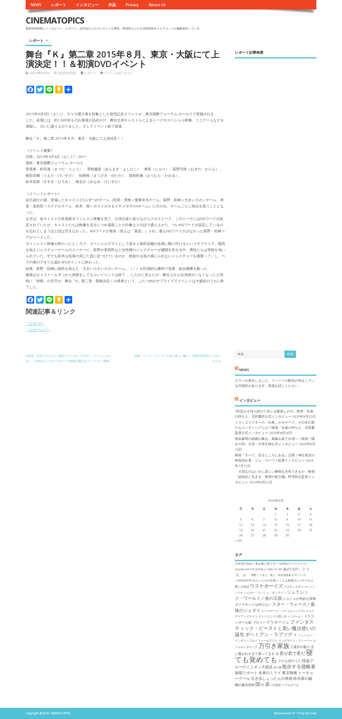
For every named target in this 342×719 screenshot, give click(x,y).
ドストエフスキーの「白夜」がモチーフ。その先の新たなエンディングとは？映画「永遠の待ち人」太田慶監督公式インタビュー (275, 427)
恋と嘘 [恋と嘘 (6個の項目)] (277, 667)
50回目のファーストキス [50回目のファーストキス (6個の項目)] (293, 563)
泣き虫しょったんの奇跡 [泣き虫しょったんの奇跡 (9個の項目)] (272, 678)
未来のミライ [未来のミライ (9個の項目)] (269, 672)
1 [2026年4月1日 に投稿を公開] (275, 514)
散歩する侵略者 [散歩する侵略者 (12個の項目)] (298, 666)
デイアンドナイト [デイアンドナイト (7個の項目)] (246, 616)
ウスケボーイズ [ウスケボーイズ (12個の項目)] (266, 585)
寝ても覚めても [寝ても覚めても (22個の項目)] (274, 656)
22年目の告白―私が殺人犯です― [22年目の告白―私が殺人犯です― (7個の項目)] (256, 564)
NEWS (35, 4)
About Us (157, 4)
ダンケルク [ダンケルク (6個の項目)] (307, 611)
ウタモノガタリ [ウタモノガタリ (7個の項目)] (294, 587)
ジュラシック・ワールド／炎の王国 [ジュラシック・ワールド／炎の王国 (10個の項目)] (271, 595)
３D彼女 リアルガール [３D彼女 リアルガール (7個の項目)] (285, 685)
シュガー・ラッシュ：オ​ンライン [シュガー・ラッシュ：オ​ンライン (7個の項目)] (264, 592)
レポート (58, 4)
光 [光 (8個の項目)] (277, 653)
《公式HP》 (35, 323)
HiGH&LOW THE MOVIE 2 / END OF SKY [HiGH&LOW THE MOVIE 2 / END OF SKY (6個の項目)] (258, 569)
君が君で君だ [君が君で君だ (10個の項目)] (292, 653)
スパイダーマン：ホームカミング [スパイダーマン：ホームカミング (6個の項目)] (280, 611)
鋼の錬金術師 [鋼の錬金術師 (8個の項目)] (245, 684)
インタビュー (87, 4)
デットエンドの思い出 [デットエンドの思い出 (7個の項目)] (272, 616)
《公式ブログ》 (38, 330)
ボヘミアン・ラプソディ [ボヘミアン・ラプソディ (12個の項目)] (271, 634)
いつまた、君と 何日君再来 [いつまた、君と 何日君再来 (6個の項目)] (274, 575)
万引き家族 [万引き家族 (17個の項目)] (274, 646)
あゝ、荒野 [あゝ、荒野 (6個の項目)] (249, 575)
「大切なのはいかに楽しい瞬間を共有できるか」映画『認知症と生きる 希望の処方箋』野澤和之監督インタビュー (275, 476)
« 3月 (238, 541)
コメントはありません (118, 73)
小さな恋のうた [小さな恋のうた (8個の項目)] (289, 660)
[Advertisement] (275, 200)
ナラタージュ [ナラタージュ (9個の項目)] (277, 622)
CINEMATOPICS (55, 20)
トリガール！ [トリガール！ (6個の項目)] (295, 616)
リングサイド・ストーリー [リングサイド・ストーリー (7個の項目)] (295, 640)
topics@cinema (39, 73)
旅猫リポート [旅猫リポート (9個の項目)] (246, 672)
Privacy (132, 4)
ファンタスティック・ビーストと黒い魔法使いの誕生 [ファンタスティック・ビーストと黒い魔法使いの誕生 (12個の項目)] (275, 628)
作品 (112, 4)
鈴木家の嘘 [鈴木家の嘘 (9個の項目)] (302, 678)
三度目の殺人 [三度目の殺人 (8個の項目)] (300, 646)
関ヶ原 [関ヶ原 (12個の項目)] (263, 684)
